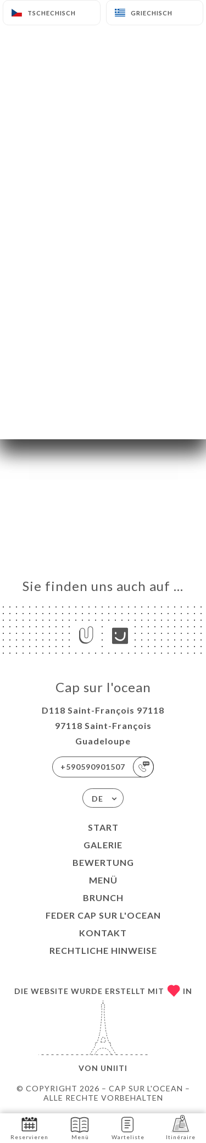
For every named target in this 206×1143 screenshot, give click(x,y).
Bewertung (103, 862)
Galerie (103, 845)
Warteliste (128, 1127)
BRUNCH (103, 897)
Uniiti (114, 1068)
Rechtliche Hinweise (103, 950)
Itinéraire (181, 1127)
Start (103, 827)
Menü (103, 880)
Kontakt (103, 932)
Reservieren (29, 1127)
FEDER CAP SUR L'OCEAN (103, 915)
